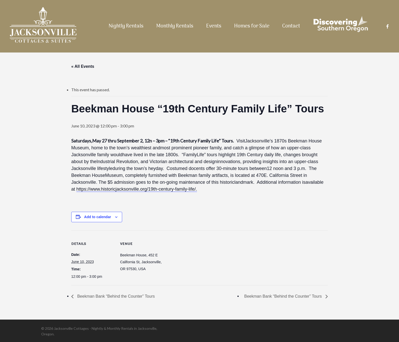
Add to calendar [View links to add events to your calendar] (97, 217)
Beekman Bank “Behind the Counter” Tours (115, 296)
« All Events (82, 66)
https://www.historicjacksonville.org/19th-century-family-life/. (136, 189)
